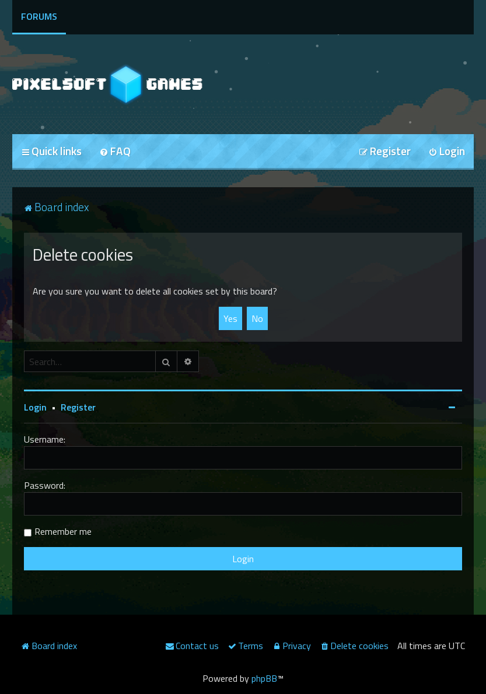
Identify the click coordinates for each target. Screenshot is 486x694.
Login (35, 407)
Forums (39, 16)
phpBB (264, 678)
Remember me (63, 531)
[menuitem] (114, 152)
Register (78, 407)
